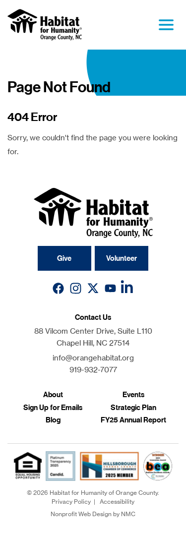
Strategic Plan (133, 407)
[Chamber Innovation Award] (158, 466)
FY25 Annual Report (133, 419)
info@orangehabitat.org (93, 357)
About (53, 394)
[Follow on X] (93, 288)
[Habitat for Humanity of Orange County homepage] (44, 25)
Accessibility (117, 501)
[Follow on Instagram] (75, 288)
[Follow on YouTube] (110, 288)
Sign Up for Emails (52, 407)
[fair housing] (27, 465)
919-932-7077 (93, 369)
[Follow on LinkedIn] (127, 289)
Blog (53, 419)
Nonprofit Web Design (81, 514)
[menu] (166, 24)
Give (64, 258)
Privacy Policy (71, 501)
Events (133, 394)
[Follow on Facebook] (58, 288)
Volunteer (121, 258)
